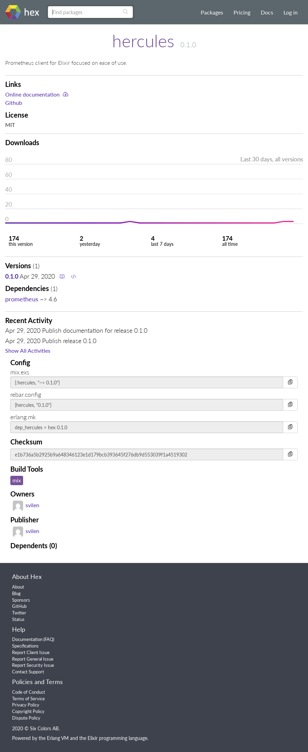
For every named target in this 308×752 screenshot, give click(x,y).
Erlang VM (58, 738)
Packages (212, 12)
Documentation (27, 639)
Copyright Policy (28, 711)
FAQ (48, 639)
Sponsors (21, 600)
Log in (291, 12)
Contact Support (28, 671)
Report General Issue (32, 659)
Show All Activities (27, 350)
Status (18, 619)
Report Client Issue (31, 652)
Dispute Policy (26, 718)
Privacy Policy (25, 705)
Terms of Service (28, 698)
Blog (16, 593)
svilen (26, 505)
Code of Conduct (28, 692)
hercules (143, 40)
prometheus (21, 299)
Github (13, 102)
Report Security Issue (33, 665)
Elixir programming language (117, 738)
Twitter (19, 612)
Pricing (242, 12)
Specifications (25, 646)
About (18, 587)
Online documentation (32, 94)
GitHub (19, 606)
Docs (267, 12)
